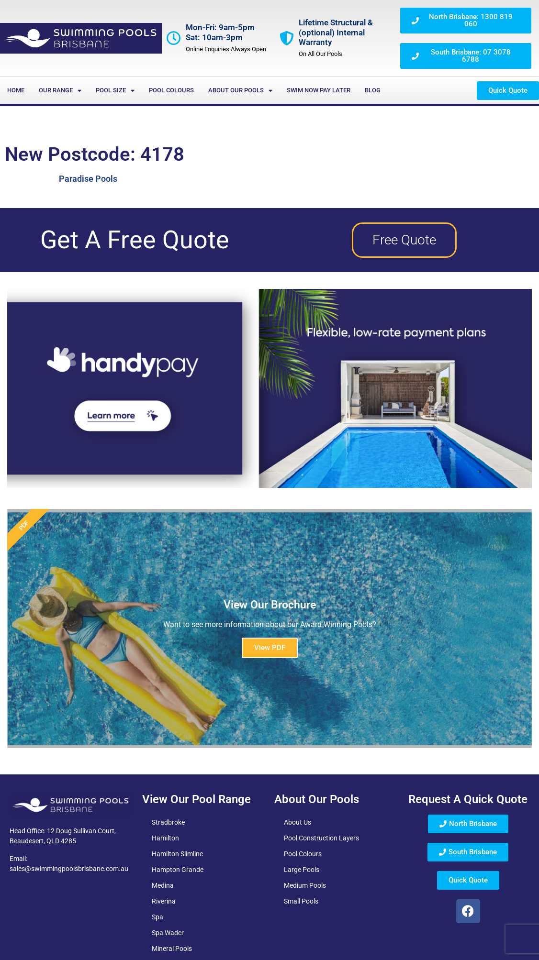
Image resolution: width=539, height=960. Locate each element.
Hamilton (165, 838)
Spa (157, 917)
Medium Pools (305, 885)
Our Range (60, 91)
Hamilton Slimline (177, 854)
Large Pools (301, 869)
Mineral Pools (172, 948)
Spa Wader (168, 933)
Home (15, 90)
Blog (373, 90)
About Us (297, 822)
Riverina (164, 901)
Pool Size (115, 91)
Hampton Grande (177, 869)
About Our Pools (240, 91)
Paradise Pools (88, 179)
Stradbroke (168, 822)
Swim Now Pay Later (318, 90)
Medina (163, 885)
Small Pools (301, 901)
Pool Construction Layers (321, 838)
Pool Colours (171, 90)
